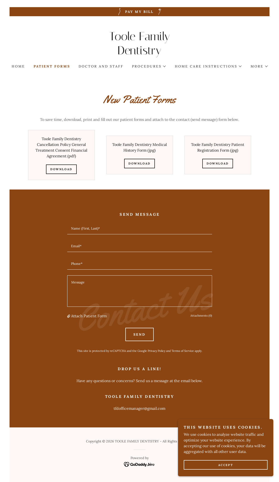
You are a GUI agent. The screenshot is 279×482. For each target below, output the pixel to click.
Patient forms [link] (52, 66)
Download (61, 169)
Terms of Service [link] (183, 351)
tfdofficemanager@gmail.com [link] (139, 408)
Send (139, 334)
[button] (148, 66)
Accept (225, 465)
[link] (139, 53)
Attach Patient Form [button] (89, 315)
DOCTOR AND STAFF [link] (101, 66)
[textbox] (139, 228)
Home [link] (18, 66)
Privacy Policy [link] (156, 351)
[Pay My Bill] (139, 11)
